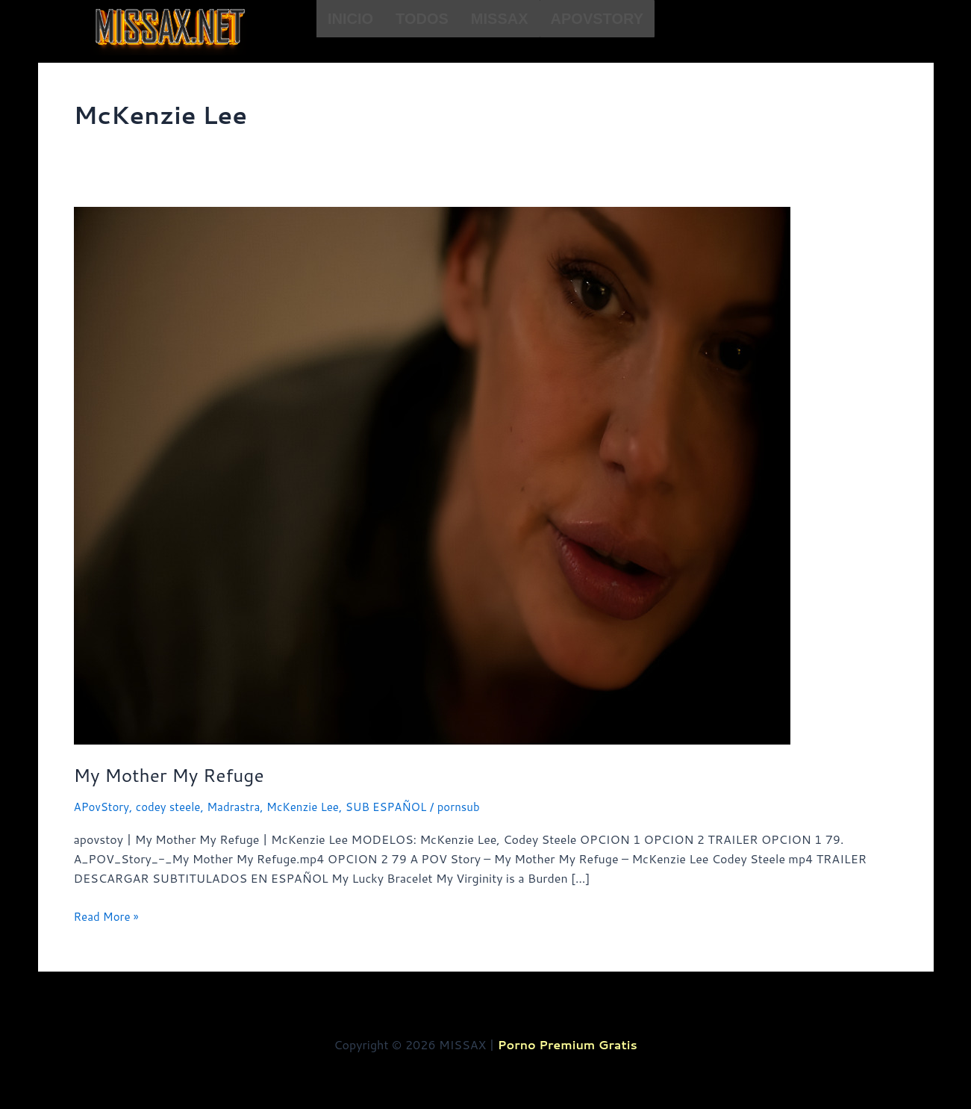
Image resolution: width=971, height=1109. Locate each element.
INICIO (350, 18)
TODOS (422, 18)
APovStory (597, 18)
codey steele (174, 806)
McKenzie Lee (316, 806)
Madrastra (242, 806)
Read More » (108, 915)
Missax (499, 18)
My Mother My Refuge (175, 774)
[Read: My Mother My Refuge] (432, 473)
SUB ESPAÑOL (404, 806)
